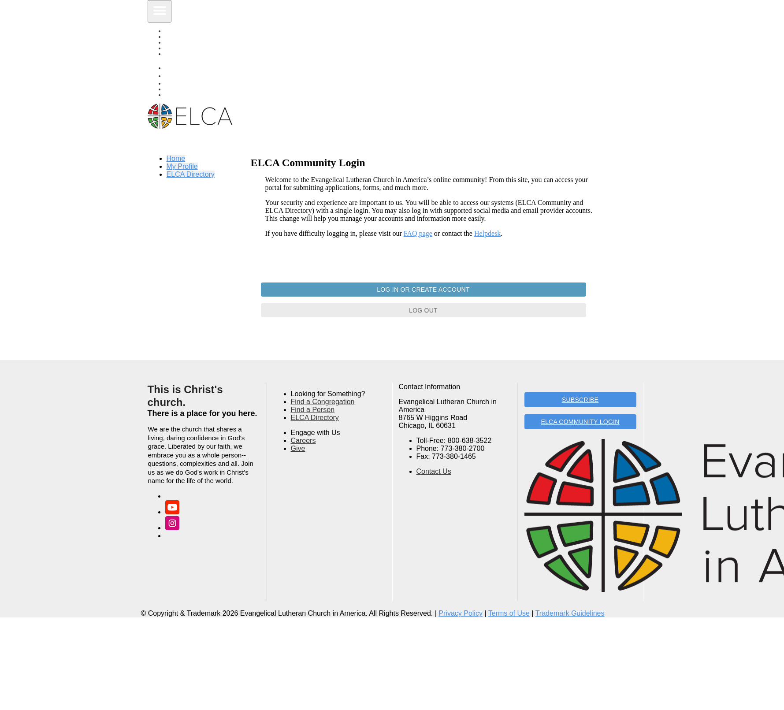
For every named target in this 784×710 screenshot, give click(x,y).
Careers (303, 440)
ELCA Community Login (580, 421)
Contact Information (430, 386)
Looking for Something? (328, 394)
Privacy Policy (460, 613)
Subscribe (580, 399)
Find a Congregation (323, 401)
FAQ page (418, 233)
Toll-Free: (431, 440)
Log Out (423, 310)
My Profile (182, 166)
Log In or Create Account (423, 289)
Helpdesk (487, 233)
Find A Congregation (199, 95)
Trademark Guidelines (570, 613)
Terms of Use (509, 613)
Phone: (427, 448)
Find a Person (313, 409)
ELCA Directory (192, 54)
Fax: (423, 456)
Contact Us (433, 471)
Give (298, 448)
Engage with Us (315, 432)
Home (176, 158)
